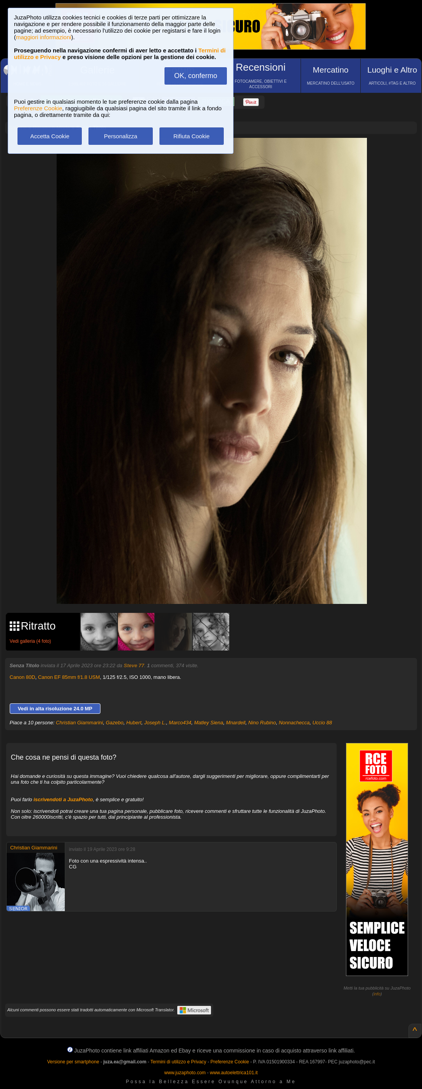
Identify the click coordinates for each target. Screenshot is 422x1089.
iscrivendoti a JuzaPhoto (63, 799)
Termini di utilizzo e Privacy (178, 1062)
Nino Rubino (262, 722)
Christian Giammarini (79, 722)
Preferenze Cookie (38, 108)
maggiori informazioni (43, 37)
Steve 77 (134, 665)
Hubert (133, 722)
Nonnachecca (294, 722)
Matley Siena (208, 722)
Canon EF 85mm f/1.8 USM (69, 677)
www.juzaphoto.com (185, 1072)
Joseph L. (155, 722)
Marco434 (180, 722)
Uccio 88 (322, 722)
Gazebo (115, 722)
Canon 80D (22, 677)
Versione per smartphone (73, 1062)
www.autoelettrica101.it (234, 1072)
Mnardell (236, 722)
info (377, 994)
